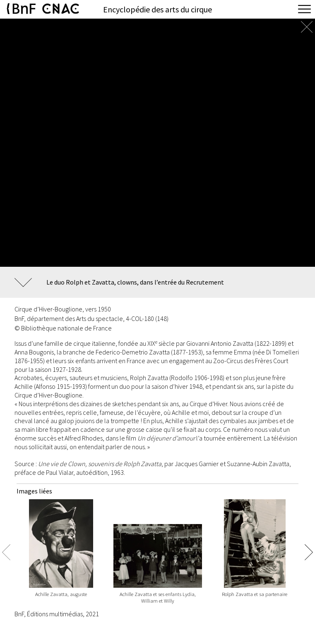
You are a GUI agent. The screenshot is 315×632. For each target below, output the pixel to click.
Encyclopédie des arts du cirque (157, 9)
